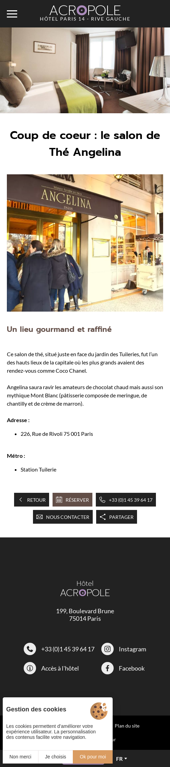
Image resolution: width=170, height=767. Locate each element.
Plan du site (127, 726)
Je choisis (55, 756)
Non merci (20, 756)
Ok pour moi (93, 756)
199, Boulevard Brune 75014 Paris (85, 614)
